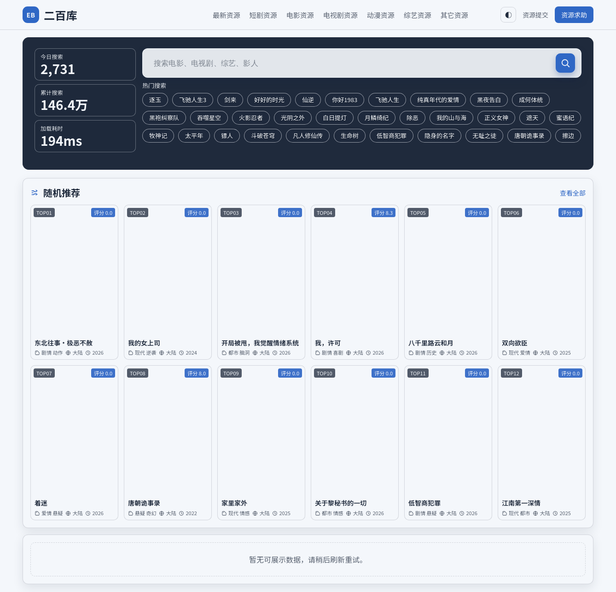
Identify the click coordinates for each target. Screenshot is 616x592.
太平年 (194, 135)
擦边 (568, 135)
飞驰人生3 (192, 99)
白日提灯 (335, 117)
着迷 (41, 503)
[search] (565, 63)
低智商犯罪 (392, 135)
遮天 (532, 117)
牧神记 (158, 135)
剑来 (230, 99)
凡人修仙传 (308, 135)
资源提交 (535, 14)
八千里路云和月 (430, 343)
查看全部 (573, 192)
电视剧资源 (340, 15)
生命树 (350, 135)
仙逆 (308, 99)
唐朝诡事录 (529, 135)
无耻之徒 (484, 135)
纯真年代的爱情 (438, 99)
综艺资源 (417, 15)
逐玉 (155, 99)
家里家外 (234, 503)
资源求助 (574, 14)
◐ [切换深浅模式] (508, 15)
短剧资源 (263, 15)
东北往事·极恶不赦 (64, 343)
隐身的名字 (439, 135)
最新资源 (226, 15)
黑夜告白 (489, 99)
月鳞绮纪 (377, 117)
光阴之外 (293, 117)
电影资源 (300, 15)
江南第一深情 (521, 503)
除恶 (412, 117)
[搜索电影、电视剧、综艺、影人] (361, 63)
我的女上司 (144, 343)
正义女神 (496, 117)
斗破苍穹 (263, 135)
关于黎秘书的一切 (340, 503)
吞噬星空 (209, 117)
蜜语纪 (565, 117)
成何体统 (531, 99)
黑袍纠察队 (164, 117)
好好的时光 (269, 99)
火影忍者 (251, 117)
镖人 (227, 135)
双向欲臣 (515, 343)
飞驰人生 (387, 99)
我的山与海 (451, 117)
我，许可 (328, 343)
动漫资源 (381, 15)
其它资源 (454, 15)
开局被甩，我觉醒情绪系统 (260, 343)
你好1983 (344, 99)
